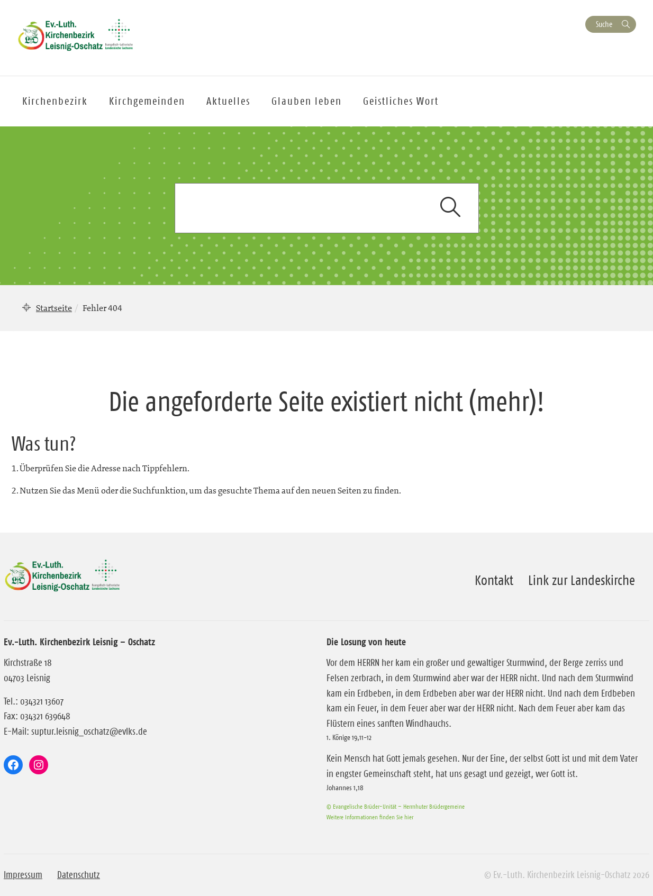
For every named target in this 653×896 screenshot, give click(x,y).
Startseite (54, 308)
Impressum (23, 875)
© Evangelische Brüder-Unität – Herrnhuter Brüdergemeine (395, 806)
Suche (604, 24)
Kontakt (494, 580)
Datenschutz (78, 875)
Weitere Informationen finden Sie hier (369, 817)
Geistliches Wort (401, 101)
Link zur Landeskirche (581, 580)
